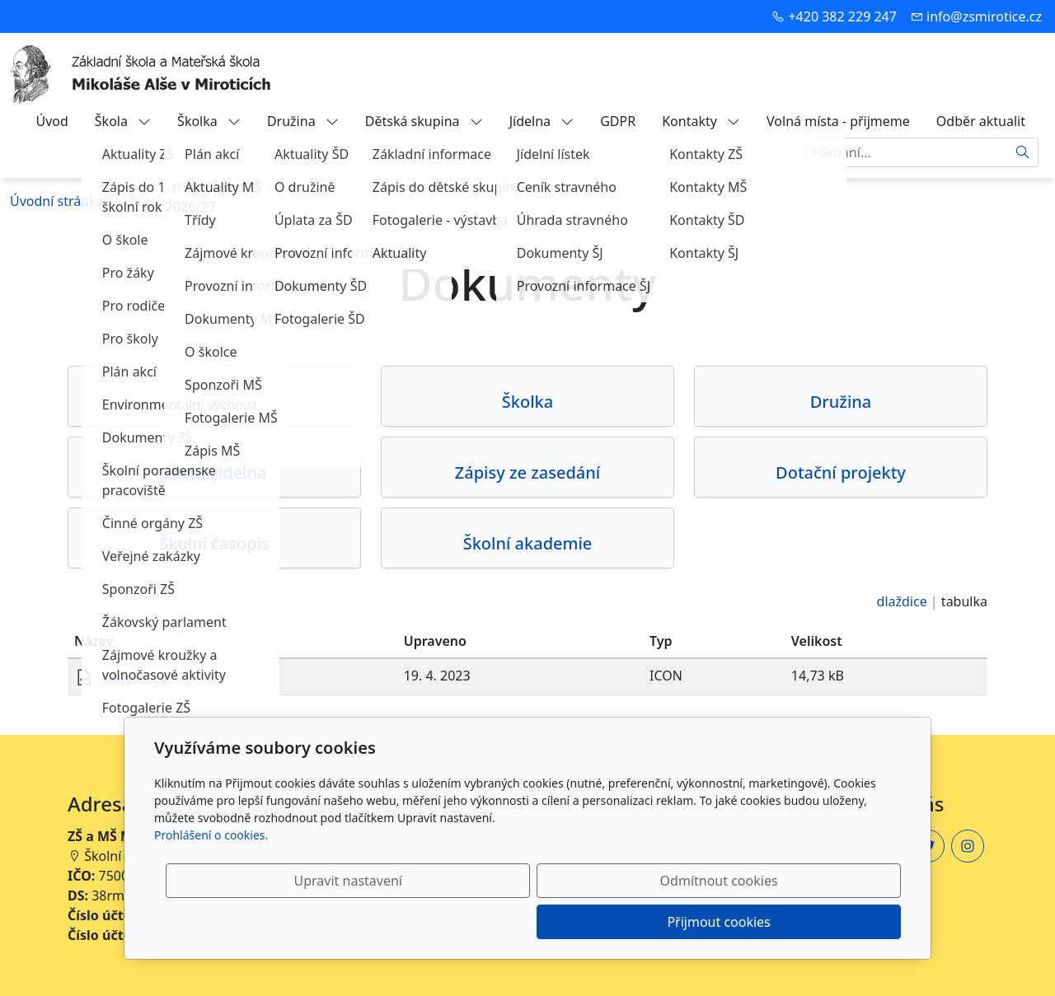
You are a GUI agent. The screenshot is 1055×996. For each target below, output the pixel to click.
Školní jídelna (214, 473)
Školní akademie (528, 543)
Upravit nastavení (492, 922)
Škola (123, 121)
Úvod (51, 121)
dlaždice (902, 601)
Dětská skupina (424, 121)
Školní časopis (214, 543)
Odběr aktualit (980, 121)
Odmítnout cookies (657, 922)
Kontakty (701, 121)
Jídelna (541, 121)
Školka (209, 121)
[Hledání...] (906, 152)
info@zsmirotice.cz (984, 16)
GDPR (617, 121)
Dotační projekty (841, 473)
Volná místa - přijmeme (838, 121)
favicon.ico (135, 678)
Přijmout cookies (821, 922)
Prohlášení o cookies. (211, 876)
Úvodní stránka (57, 201)
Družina (303, 121)
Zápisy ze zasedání (527, 473)
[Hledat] (1023, 152)
